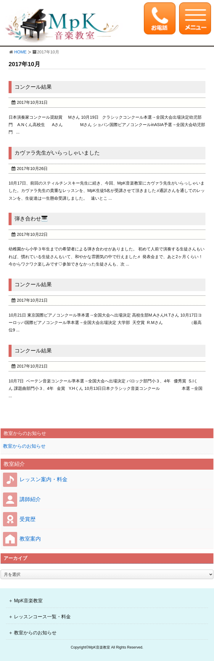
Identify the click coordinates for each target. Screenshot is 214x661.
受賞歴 (28, 519)
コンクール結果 (33, 87)
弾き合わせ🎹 (31, 219)
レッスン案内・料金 (43, 479)
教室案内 (30, 539)
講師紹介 (30, 499)
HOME (20, 52)
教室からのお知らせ (24, 446)
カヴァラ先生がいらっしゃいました (57, 153)
